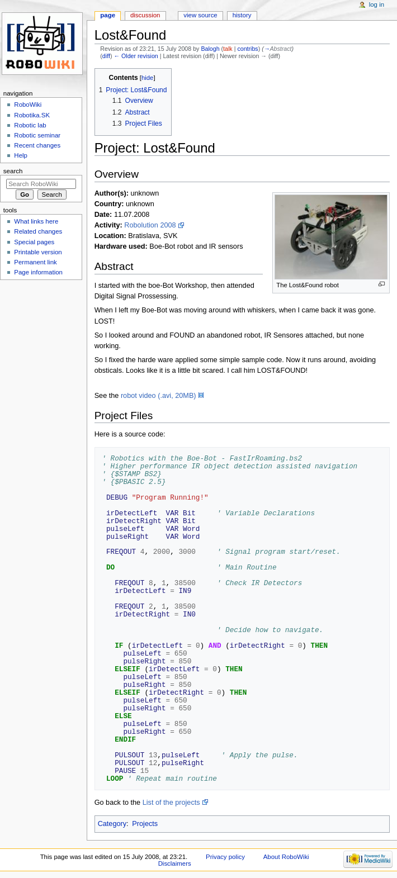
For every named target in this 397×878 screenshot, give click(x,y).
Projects (145, 824)
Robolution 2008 (150, 225)
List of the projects (171, 802)
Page (107, 15)
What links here (36, 221)
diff (106, 56)
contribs (247, 48)
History (242, 15)
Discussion (145, 15)
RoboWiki (27, 104)
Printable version (38, 252)
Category (112, 824)
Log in (376, 4)
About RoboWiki (286, 856)
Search (13, 171)
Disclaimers (174, 863)
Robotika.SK (32, 115)
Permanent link (35, 262)
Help (20, 155)
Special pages (34, 242)
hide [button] (147, 77)
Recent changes (37, 145)
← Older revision (136, 56)
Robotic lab (30, 125)
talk (228, 48)
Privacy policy (225, 856)
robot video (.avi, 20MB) (158, 396)
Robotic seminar (37, 135)
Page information (38, 272)
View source (200, 15)
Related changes (38, 231)
